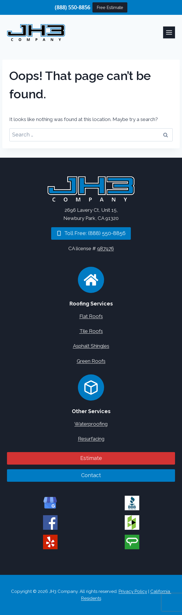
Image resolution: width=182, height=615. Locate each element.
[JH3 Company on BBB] (132, 503)
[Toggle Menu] (169, 32)
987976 (105, 248)
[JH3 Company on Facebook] (50, 522)
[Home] (91, 189)
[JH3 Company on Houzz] (132, 522)
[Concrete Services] (91, 387)
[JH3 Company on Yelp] (50, 542)
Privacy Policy (133, 591)
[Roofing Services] (91, 280)
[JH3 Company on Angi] (132, 542)
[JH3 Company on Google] (50, 503)
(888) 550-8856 (72, 7)
